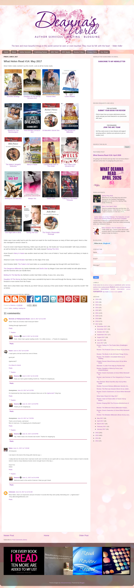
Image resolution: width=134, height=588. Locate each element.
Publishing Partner (40, 52)
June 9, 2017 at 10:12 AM (30, 336)
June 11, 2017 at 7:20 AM (21, 448)
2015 (97, 435)
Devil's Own (51, 198)
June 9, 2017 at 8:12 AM (38, 319)
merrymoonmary (66, 583)
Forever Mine (50, 96)
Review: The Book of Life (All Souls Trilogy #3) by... (113, 354)
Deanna (16, 336)
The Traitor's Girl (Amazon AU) (70, 165)
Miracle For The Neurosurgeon (13, 131)
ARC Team (54, 52)
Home (6, 52)
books (108, 287)
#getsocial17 (51, 393)
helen (10, 308)
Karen (11, 350)
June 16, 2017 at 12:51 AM (24, 492)
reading (15, 308)
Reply (10, 328)
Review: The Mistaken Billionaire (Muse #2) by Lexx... (113, 415)
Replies (13, 332)
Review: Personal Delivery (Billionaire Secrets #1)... (113, 386)
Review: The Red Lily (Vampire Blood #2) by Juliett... (113, 389)
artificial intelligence (109, 285)
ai (103, 285)
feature (112, 287)
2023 (97, 307)
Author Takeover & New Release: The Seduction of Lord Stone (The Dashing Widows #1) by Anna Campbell (111, 217)
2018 (97, 321)
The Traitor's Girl (23, 264)
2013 (97, 441)
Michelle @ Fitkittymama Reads (19, 319)
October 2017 (101, 332)
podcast (128, 289)
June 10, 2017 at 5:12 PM (26, 390)
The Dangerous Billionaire (69, 131)
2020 (97, 316)
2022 (97, 310)
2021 (97, 313)
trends (116, 291)
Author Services (25, 52)
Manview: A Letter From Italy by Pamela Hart (111, 365)
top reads (105, 291)
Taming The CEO (53, 249)
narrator (113, 289)
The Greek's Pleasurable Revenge (50, 233)
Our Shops (104, 52)
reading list (21, 308)
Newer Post (9, 535)
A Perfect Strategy (13, 96)
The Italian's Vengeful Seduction (13, 165)
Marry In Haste (19, 253)
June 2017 (100, 343)
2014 (97, 438)
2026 (97, 299)
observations (120, 289)
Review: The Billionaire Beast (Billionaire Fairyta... (112, 407)
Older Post (83, 535)
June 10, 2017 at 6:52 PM (30, 404)
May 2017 (100, 418)
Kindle (95, 285)
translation (111, 291)
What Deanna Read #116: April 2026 (107, 155)
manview (127, 287)
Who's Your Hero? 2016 (109, 206)
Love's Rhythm (70, 96)
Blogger (82, 583)
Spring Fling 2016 (107, 195)
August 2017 (101, 337)
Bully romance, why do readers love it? (114, 228)
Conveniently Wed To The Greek (51, 165)
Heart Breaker (20, 260)
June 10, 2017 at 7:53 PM (26, 418)
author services (126, 285)
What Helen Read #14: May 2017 (107, 396)
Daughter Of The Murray (12, 279)
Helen (11, 448)
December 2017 (102, 326)
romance (97, 291)
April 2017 (100, 421)
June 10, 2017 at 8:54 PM (30, 434)
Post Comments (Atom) (19, 540)
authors (95, 287)
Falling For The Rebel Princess (69, 199)
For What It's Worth (15, 365)
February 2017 (102, 426)
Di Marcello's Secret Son (51, 130)
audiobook (118, 285)
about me (99, 285)
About (14, 52)
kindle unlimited (120, 287)
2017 (97, 324)
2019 (97, 318)
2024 (97, 305)
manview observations (101, 289)
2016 (97, 432)
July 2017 (100, 340)
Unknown (12, 492)
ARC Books (66, 52)
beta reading (101, 287)
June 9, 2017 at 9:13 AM (20, 350)
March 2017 (101, 423)
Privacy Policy (92, 52)
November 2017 (102, 329)
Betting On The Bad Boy (13, 198)
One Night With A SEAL (13, 232)
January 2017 (101, 429)
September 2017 (102, 334)
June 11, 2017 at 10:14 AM (30, 477)
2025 (97, 302)
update (120, 291)
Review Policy (79, 52)
